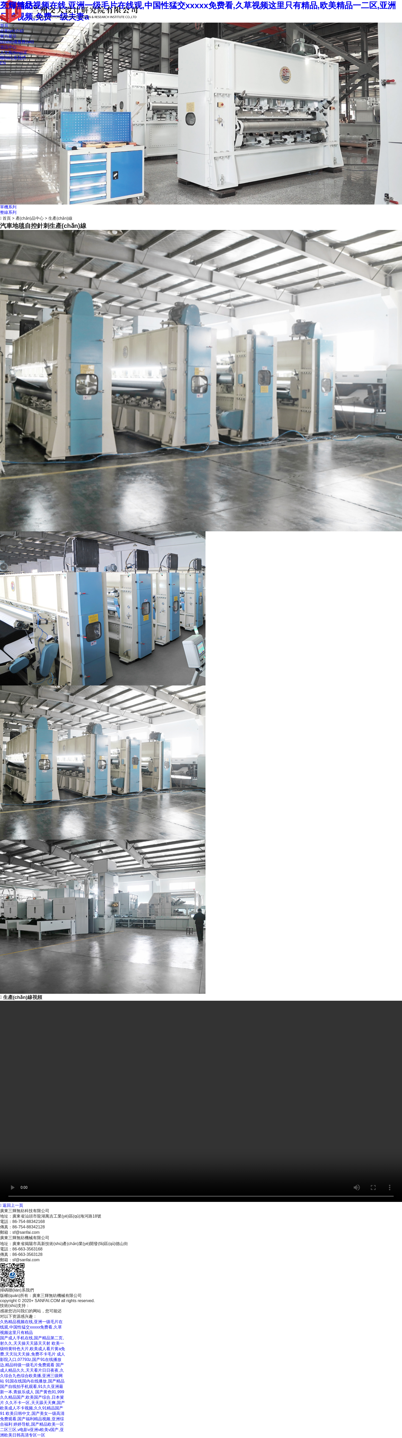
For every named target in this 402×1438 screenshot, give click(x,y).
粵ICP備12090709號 (66, 1305)
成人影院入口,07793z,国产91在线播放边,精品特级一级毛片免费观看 (32, 1359)
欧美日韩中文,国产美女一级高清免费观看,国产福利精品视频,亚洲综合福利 (32, 1418)
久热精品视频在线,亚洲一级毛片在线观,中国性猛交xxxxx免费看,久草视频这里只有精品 (31, 1327)
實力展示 (8, 36)
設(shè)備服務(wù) (17, 42)
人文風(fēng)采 (13, 52)
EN (3, 63)
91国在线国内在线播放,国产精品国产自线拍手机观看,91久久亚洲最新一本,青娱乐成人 (32, 1386)
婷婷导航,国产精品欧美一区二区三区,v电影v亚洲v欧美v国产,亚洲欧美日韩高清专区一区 (32, 1429)
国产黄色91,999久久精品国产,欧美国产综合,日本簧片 (32, 1397)
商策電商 (38, 1305)
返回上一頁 (11, 1205)
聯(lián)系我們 (13, 58)
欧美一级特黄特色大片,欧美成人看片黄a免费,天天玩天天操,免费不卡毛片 (32, 1348)
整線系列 (8, 212)
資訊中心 (8, 47)
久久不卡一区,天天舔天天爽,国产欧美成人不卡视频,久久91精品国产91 (32, 1408)
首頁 (4, 25)
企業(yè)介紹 (12, 31)
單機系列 (8, 207)
